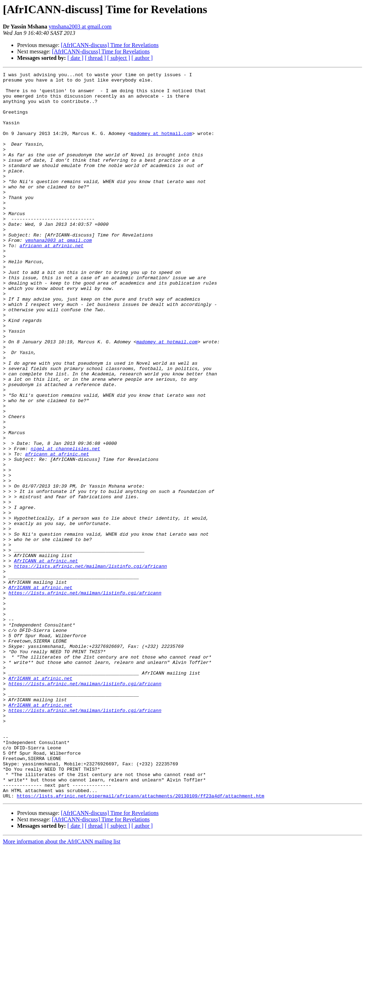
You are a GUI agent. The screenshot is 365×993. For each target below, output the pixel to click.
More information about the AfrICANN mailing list (61, 987)
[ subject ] (118, 58)
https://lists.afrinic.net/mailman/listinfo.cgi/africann (90, 665)
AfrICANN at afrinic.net (46, 659)
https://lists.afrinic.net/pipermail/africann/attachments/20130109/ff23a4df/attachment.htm (140, 941)
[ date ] (75, 58)
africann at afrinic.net (51, 280)
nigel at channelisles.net (65, 524)
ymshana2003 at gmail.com (79, 27)
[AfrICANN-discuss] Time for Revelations (110, 45)
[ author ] (142, 58)
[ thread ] (95, 58)
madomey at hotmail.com (161, 146)
